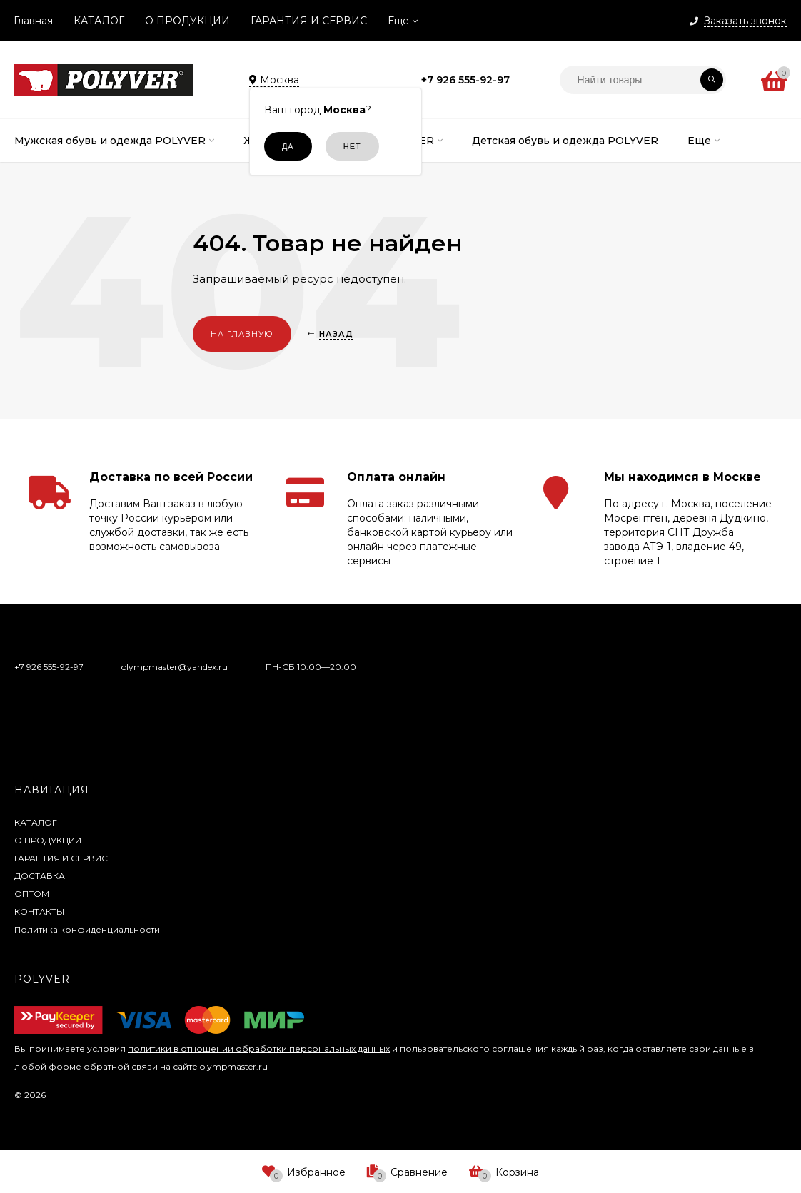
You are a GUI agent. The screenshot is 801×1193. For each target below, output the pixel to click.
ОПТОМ (31, 893)
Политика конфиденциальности (87, 929)
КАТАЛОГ (99, 20)
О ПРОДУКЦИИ (187, 20)
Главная (33, 20)
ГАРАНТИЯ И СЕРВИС (309, 20)
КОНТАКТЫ (39, 911)
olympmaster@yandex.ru (174, 666)
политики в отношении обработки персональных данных (259, 1048)
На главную (242, 334)
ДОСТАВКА (39, 875)
